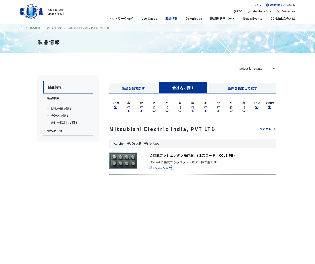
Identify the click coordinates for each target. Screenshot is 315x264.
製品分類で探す (133, 88)
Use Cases (149, 18)
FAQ (239, 11)
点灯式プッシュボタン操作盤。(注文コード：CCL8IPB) (192, 155)
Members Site (262, 11)
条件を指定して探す (242, 88)
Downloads (194, 18)
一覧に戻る (264, 129)
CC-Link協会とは (282, 18)
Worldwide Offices (281, 5)
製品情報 (171, 18)
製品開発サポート (222, 18)
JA (256, 5)
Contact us (288, 11)
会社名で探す (54, 27)
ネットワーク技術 (120, 18)
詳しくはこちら (158, 168)
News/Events (252, 18)
